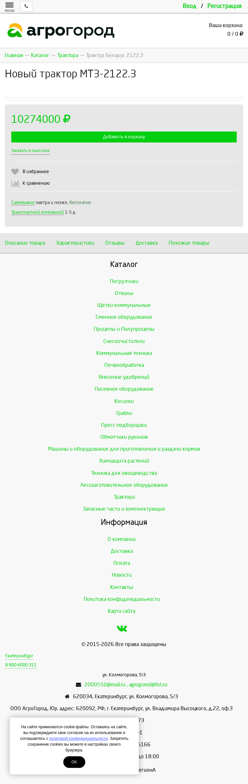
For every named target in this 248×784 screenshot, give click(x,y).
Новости (122, 575)
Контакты (121, 587)
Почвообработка (124, 365)
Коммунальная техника (124, 353)
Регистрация (224, 6)
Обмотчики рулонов (124, 437)
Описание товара (25, 243)
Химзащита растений (124, 461)
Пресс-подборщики (124, 425)
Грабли (124, 413)
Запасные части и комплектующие (124, 509)
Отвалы (124, 293)
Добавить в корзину (124, 136)
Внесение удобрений (124, 377)
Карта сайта (121, 611)
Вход (189, 6)
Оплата (121, 563)
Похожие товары (189, 243)
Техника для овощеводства (124, 473)
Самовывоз (23, 202)
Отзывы (115, 243)
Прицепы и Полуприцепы (124, 329)
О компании (122, 539)
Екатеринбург (19, 655)
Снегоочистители (124, 341)
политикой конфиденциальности (78, 738)
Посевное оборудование (124, 389)
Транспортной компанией (37, 212)
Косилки (124, 401)
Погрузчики (124, 281)
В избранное (36, 171)
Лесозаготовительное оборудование (124, 485)
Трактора (124, 497)
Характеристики (75, 243)
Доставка (147, 243)
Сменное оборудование (124, 317)
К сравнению (36, 183)
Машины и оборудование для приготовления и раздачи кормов (124, 449)
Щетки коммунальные (124, 305)
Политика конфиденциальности (122, 599)
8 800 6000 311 (20, 664)
